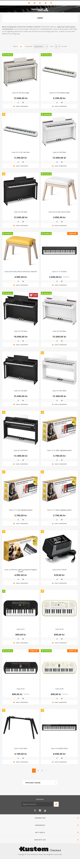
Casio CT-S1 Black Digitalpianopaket (59, 510)
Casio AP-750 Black (20, 331)
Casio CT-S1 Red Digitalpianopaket (20, 510)
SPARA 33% (72, 233)
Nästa (46, 771)
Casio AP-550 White (59, 331)
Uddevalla (47, 114)
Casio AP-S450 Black (21, 450)
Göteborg (8, 55)
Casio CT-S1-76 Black (59, 272)
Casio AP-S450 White (59, 391)
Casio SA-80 (59, 689)
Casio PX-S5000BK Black (59, 748)
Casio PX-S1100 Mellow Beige (59, 93)
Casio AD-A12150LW (59, 570)
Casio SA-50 (59, 629)
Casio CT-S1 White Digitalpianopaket (59, 450)
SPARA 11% (34, 651)
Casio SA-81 (21, 689)
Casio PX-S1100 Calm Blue (21, 152)
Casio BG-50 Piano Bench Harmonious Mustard (21, 272)
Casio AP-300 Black (20, 212)
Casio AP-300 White (59, 152)
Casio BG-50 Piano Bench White (59, 212)
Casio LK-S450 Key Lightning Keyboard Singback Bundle (20, 571)
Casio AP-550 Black (20, 391)
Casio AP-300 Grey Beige (20, 93)
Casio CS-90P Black (20, 748)
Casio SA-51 (21, 629)
